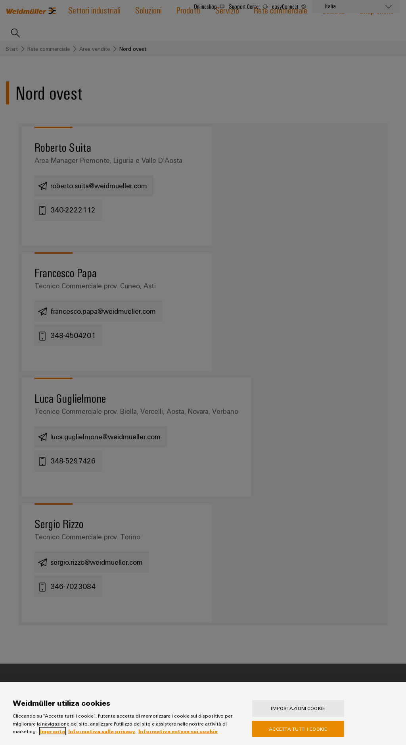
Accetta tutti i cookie (298, 734)
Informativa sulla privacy (101, 736)
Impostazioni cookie (298, 713)
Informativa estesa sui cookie (178, 736)
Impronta (52, 736)
